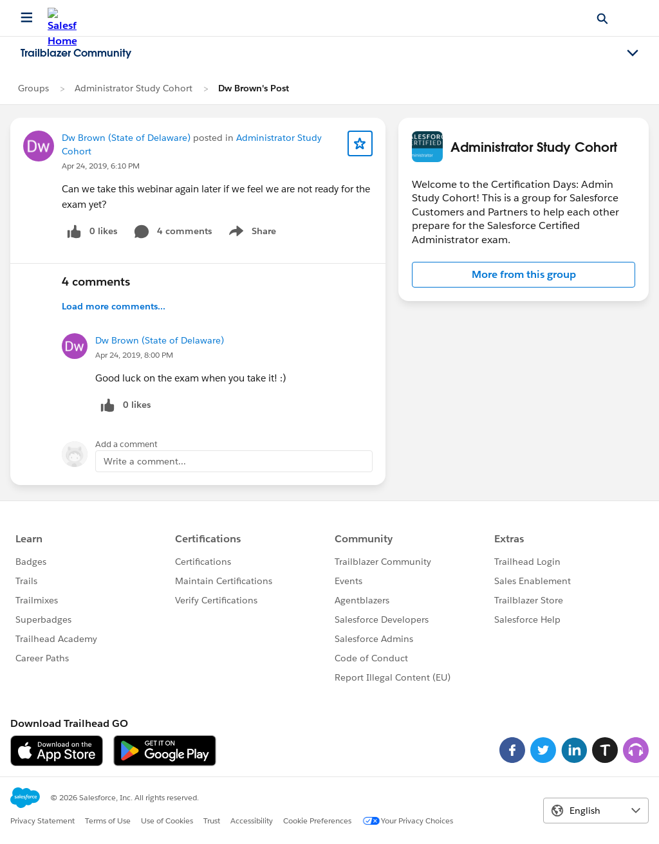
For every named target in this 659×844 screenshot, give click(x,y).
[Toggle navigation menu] (632, 53)
